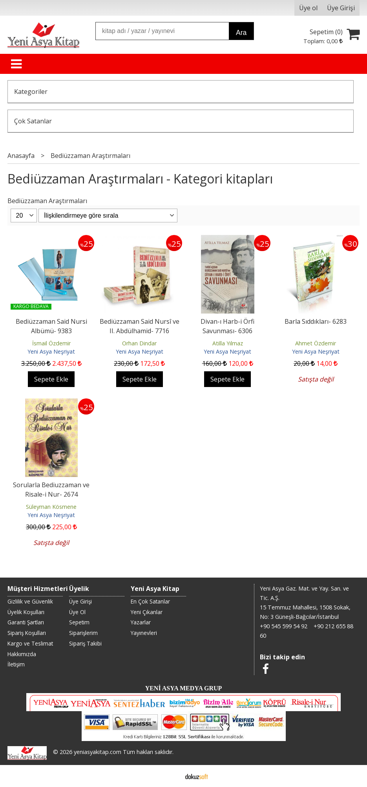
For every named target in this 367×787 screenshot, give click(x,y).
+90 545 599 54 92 (283, 626)
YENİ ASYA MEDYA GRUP (183, 688)
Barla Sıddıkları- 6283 (316, 321)
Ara (241, 33)
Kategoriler (30, 91)
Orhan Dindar (139, 343)
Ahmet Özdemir (315, 343)
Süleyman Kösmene (51, 506)
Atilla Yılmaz (227, 343)
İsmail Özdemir (51, 343)
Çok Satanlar (33, 121)
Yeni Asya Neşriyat (51, 351)
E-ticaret (171, 776)
